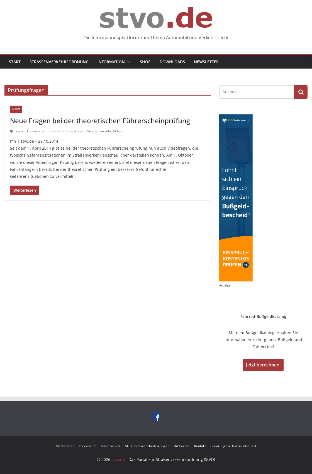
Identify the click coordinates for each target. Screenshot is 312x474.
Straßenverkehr (99, 131)
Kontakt (200, 446)
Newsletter (206, 61)
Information (111, 61)
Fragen (19, 131)
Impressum (87, 446)
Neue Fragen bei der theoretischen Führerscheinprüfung (100, 120)
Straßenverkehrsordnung (59, 61)
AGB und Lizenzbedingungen (147, 446)
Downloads (172, 61)
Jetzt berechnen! (263, 365)
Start (15, 61)
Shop (145, 61)
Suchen (301, 92)
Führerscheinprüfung (43, 131)
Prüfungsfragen (73, 131)
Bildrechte (182, 446)
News (16, 109)
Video (117, 131)
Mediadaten (65, 446)
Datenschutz (110, 446)
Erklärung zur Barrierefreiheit (233, 446)
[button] (128, 62)
